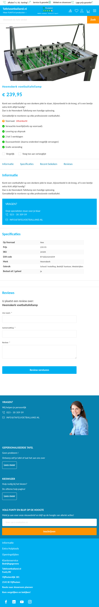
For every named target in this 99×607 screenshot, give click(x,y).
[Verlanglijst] (76, 10)
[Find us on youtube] (22, 602)
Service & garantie (40, 2)
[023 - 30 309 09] (50, 214)
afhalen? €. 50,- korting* (18, 2)
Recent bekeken (48, 164)
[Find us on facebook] (6, 602)
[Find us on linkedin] (14, 602)
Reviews (68, 164)
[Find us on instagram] (30, 602)
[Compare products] (70, 10)
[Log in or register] (81, 10)
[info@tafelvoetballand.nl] (50, 220)
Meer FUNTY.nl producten (15, 12)
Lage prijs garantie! (84, 2)
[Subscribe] (49, 531)
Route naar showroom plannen (17, 587)
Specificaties (27, 164)
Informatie (8, 164)
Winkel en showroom (62, 2)
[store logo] (15, 9)
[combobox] (43, 19)
